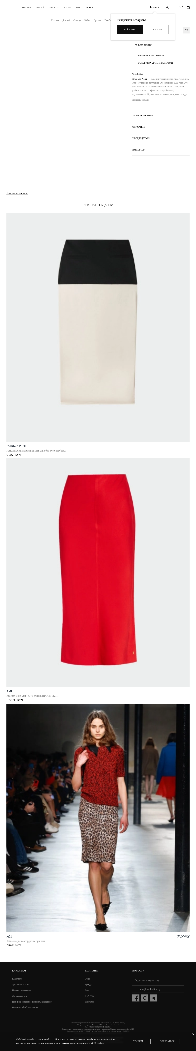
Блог (78, 7)
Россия (157, 29)
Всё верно (130, 29)
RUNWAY (90, 7)
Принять (138, 1041)
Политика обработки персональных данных (32, 1002)
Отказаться (167, 1041)
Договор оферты (19, 996)
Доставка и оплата (20, 984)
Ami (9, 691)
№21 (9, 936)
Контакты (89, 1002)
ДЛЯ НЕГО (53, 7)
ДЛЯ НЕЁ (40, 7)
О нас (87, 979)
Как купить (17, 979)
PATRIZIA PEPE (16, 446)
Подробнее (99, 1043)
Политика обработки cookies (25, 1007)
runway (183, 936)
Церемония (25, 7)
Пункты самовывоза (21, 990)
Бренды (67, 7)
